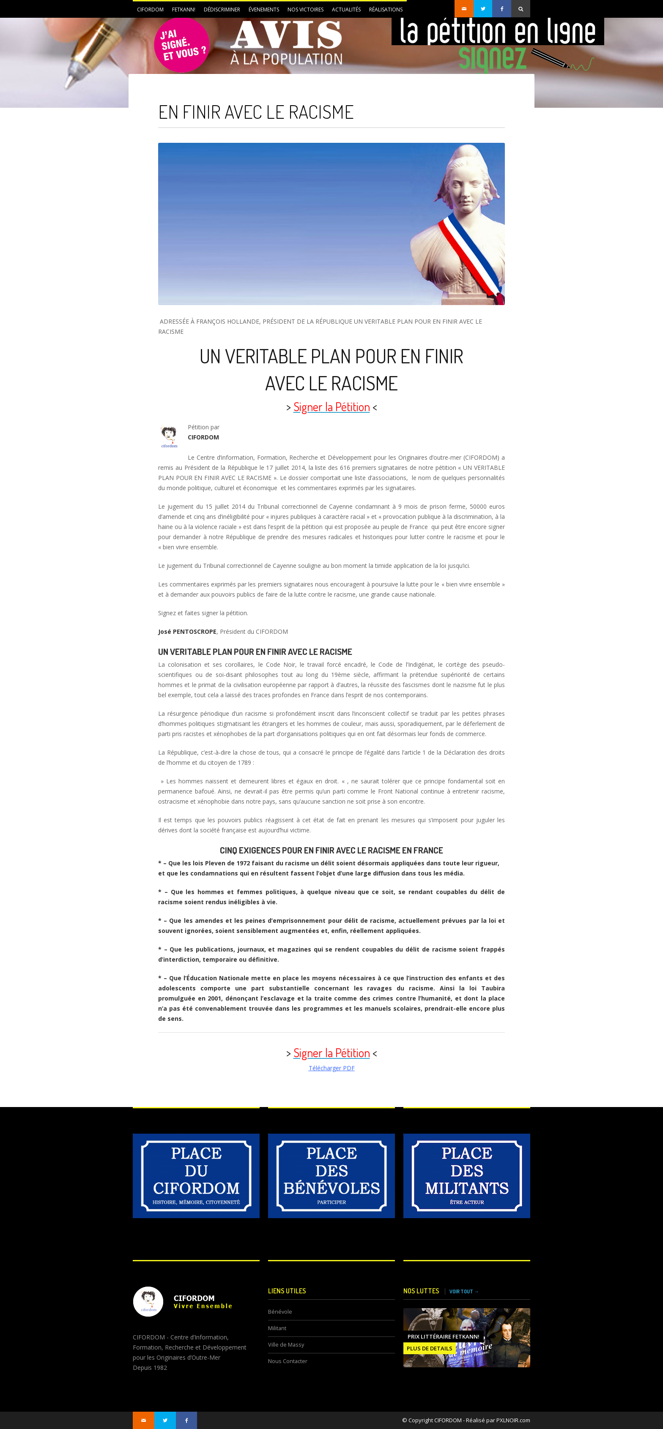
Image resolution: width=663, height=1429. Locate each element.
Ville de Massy (286, 1344)
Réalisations (386, 9)
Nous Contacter (287, 1361)
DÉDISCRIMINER (220, 12)
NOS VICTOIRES (305, 9)
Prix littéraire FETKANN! (443, 1336)
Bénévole (280, 1311)
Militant (277, 1328)
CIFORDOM (148, 12)
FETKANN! (181, 12)
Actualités (344, 12)
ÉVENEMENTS (261, 12)
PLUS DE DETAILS (429, 1348)
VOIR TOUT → (464, 1291)
